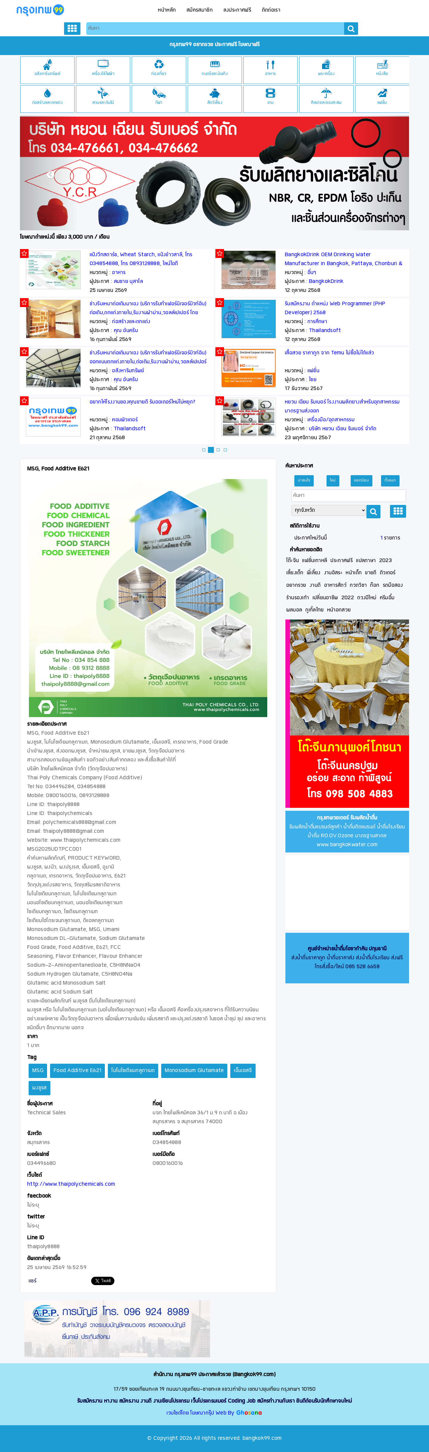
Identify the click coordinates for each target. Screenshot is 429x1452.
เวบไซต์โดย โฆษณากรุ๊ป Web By (201, 1413)
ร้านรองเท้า (297, 598)
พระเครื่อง (382, 74)
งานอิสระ (333, 573)
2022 (347, 598)
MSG (37, 1071)
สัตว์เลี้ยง (270, 103)
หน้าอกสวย (339, 610)
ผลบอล (294, 610)
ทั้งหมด (390, 480)
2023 (385, 561)
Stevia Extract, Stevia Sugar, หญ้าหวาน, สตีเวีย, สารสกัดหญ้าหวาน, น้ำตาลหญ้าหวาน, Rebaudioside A (147, 411)
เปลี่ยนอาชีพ (325, 598)
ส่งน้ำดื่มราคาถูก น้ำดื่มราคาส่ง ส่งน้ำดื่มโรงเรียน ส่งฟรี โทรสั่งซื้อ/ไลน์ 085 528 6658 (347, 958)
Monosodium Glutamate (194, 1071)
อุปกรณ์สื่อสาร (47, 74)
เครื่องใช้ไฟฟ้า (159, 74)
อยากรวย (296, 585)
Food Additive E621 (77, 1071)
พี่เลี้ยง (314, 573)
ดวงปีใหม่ (366, 598)
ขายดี (370, 573)
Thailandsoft (325, 429)
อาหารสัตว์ (335, 585)
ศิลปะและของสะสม (382, 103)
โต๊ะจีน (292, 561)
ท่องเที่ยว (214, 74)
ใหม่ (333, 480)
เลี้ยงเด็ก (295, 573)
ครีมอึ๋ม (387, 598)
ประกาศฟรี (341, 561)
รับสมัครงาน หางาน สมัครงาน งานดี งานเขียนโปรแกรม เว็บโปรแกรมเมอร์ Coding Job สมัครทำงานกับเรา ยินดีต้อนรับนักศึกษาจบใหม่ (214, 1401)
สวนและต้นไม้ (159, 103)
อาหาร (326, 74)
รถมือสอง (393, 585)
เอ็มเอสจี (243, 1071)
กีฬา (214, 103)
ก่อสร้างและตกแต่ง (103, 103)
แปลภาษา (366, 561)
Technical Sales (133, 331)
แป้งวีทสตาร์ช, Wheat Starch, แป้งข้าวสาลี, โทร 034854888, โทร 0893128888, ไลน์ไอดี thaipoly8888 (336, 264)
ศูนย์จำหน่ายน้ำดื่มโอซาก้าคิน (337, 949)
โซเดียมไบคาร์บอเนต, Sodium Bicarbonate (137, 304)
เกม (326, 103)
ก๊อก (374, 585)
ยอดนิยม (361, 480)
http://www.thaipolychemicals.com (71, 1184)
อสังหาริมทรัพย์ (103, 74)
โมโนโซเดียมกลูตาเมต (133, 1071)
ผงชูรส (39, 1088)
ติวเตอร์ (388, 573)
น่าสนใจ (304, 480)
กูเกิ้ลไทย (314, 610)
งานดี (315, 585)
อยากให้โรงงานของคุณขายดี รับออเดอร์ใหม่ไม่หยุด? (338, 402)
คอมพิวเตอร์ (320, 420)
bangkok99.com (262, 1438)
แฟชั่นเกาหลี (314, 561)
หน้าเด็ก (354, 573)
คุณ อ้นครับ (321, 331)
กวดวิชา (358, 585)
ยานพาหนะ (47, 103)
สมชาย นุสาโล (128, 281)
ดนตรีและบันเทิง (270, 74)
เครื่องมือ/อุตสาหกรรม (135, 322)
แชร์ (32, 1281)
